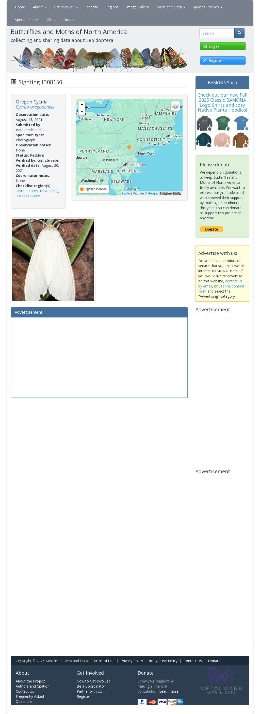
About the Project (30, 681)
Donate (69, 19)
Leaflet (126, 193)
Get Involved (66, 7)
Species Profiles (207, 7)
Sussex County (28, 195)
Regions (112, 7)
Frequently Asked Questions (30, 699)
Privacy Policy (132, 660)
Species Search (27, 19)
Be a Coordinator (91, 686)
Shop (51, 19)
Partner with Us (89, 691)
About (39, 7)
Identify (92, 7)
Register (83, 696)
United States (27, 190)
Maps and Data (170, 7)
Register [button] (212, 60)
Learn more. (169, 691)
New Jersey (49, 190)
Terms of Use (103, 660)
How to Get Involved (93, 681)
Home (20, 7)
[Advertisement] (99, 356)
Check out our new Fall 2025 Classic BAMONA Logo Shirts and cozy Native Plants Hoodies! (222, 102)
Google (152, 193)
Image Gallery (137, 7)
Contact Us (193, 660)
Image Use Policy (163, 660)
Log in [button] (211, 46)
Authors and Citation (33, 686)
